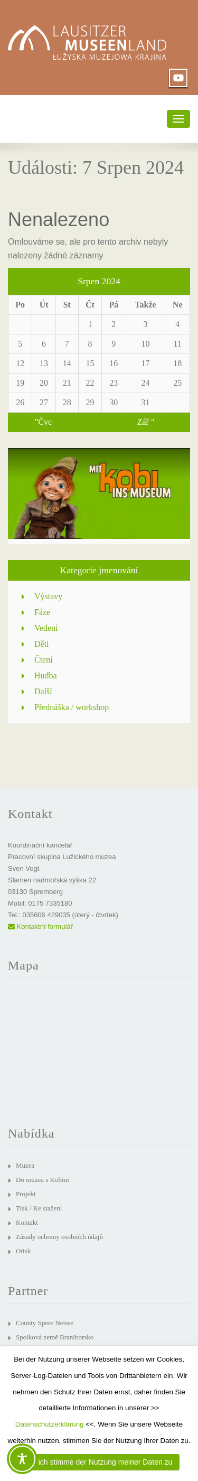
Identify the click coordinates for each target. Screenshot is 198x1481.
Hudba (45, 675)
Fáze (42, 612)
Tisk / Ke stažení (39, 1208)
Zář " (146, 421)
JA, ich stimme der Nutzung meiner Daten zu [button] (99, 1462)
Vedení (46, 627)
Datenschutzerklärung (49, 1424)
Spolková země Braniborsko (54, 1337)
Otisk (23, 1251)
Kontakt (27, 1222)
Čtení (43, 659)
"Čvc (43, 421)
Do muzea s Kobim (42, 1180)
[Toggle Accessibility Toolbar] (22, 1459)
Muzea (25, 1165)
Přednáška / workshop (71, 707)
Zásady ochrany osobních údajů (59, 1237)
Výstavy (48, 596)
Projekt (26, 1194)
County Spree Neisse (44, 1323)
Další (43, 691)
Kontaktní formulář (40, 926)
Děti (41, 643)
